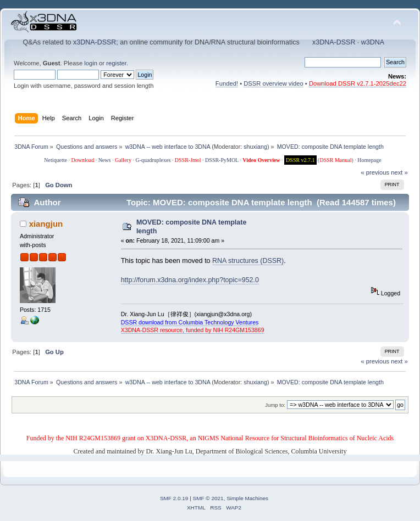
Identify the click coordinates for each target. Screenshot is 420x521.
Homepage (369, 160)
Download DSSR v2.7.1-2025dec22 (357, 83)
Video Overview (261, 160)
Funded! (226, 83)
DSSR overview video (273, 83)
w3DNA (372, 42)
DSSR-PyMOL (222, 160)
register (116, 63)
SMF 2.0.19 (174, 498)
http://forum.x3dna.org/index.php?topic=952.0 (190, 280)
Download (82, 160)
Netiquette (55, 160)
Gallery (123, 160)
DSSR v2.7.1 (300, 160)
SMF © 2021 (208, 498)
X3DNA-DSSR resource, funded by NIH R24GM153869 (192, 330)
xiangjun (46, 223)
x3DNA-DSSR (94, 42)
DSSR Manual (335, 160)
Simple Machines (247, 498)
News (104, 160)
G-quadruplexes (152, 160)
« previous (375, 172)
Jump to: (275, 405)
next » (399, 172)
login (90, 63)
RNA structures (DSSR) (248, 261)
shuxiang (255, 146)
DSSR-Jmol (188, 160)
